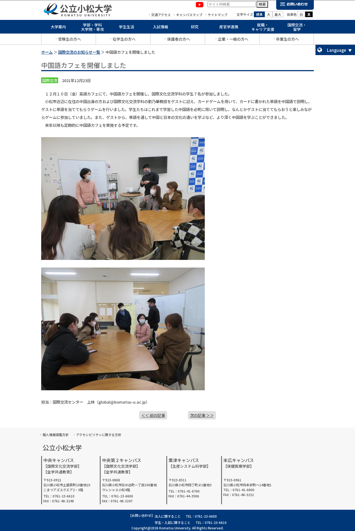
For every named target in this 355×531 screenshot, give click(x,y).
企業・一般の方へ (233, 40)
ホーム (47, 52)
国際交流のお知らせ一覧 (79, 52)
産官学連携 (228, 28)
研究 (194, 28)
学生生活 (126, 28)
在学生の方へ (124, 40)
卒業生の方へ (287, 40)
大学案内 (58, 28)
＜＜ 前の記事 (153, 415)
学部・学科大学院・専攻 (92, 28)
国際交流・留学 (296, 28)
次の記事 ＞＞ (202, 415)
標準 (259, 15)
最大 (278, 15)
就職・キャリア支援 (262, 28)
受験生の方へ (69, 40)
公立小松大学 (86, 9)
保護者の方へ (178, 40)
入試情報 (160, 28)
